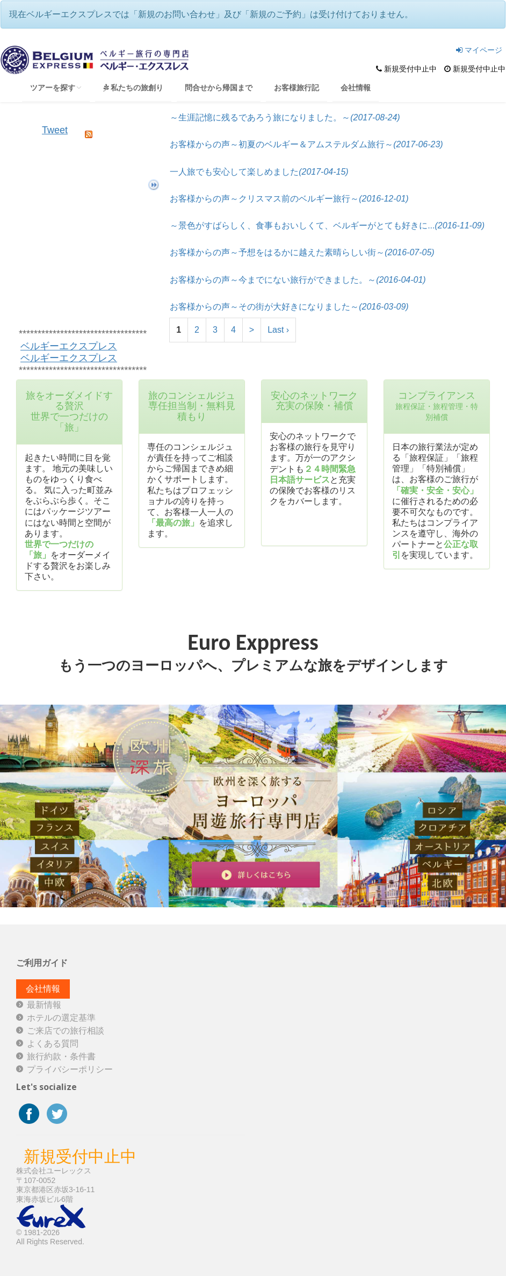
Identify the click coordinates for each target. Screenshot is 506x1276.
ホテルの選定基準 (61, 1017)
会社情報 (356, 87)
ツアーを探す (56, 87)
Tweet (55, 130)
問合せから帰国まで (218, 87)
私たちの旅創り (133, 87)
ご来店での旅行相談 (65, 1030)
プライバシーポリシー (70, 1069)
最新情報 (44, 1004)
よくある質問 (52, 1043)
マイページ (479, 50)
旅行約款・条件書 (61, 1056)
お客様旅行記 (296, 87)
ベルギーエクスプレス (68, 346)
